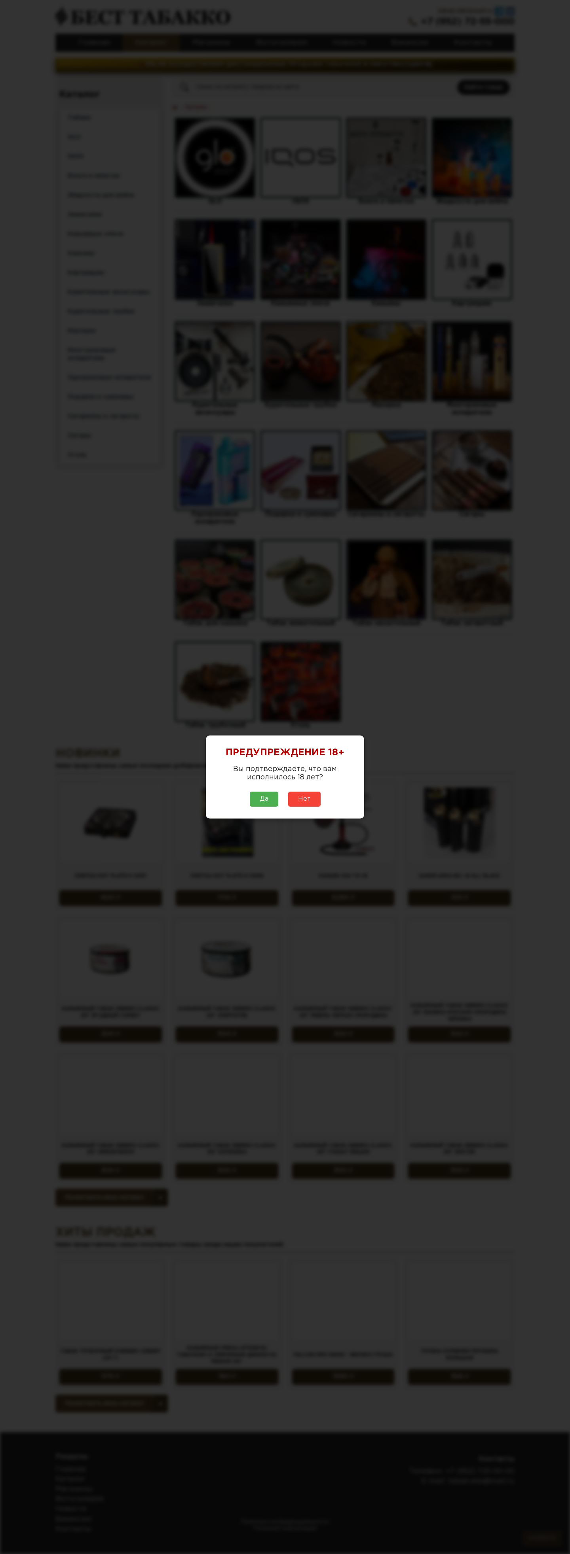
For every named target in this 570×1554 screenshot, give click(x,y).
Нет (304, 799)
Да (264, 799)
